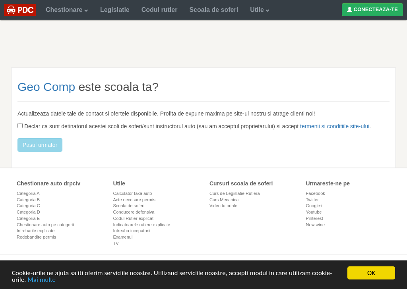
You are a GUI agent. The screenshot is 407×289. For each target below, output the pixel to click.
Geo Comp (46, 86)
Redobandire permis (36, 237)
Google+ (314, 205)
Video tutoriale (223, 205)
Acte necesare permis (134, 199)
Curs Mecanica (223, 199)
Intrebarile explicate (35, 230)
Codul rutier (159, 9)
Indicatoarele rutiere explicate (142, 224)
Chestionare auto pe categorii (45, 224)
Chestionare (67, 9)
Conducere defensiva (134, 212)
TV (116, 243)
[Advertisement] (203, 44)
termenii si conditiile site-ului (334, 126)
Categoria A (28, 193)
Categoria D (28, 212)
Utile (259, 9)
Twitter (312, 199)
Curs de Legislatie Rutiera (234, 193)
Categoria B (28, 199)
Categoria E (28, 218)
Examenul (123, 237)
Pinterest (314, 218)
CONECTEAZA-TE (372, 9)
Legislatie (115, 9)
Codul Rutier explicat (133, 218)
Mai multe (41, 280)
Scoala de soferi (213, 9)
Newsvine (315, 224)
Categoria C (28, 205)
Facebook (315, 193)
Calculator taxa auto (132, 193)
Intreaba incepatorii (132, 230)
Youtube (314, 212)
